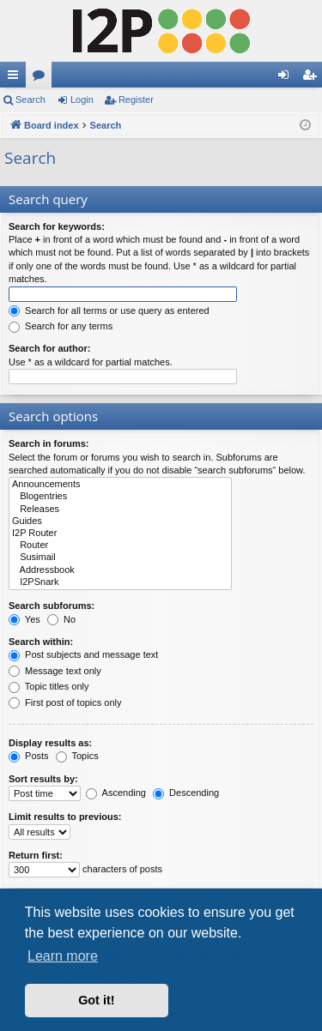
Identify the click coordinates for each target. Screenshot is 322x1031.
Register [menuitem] (313, 78)
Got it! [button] (96, 1000)
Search (30, 99)
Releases (120, 509)
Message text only (55, 671)
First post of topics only (65, 702)
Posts (29, 756)
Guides (120, 522)
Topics (77, 756)
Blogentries (120, 497)
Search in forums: (49, 443)
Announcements (120, 485)
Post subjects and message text (83, 654)
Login (82, 99)
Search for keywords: (57, 226)
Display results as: (50, 743)
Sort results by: (43, 779)
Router (120, 546)
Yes (24, 619)
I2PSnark (120, 582)
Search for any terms (60, 326)
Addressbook (120, 570)
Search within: (41, 641)
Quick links (16, 78)
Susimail (120, 558)
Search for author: (49, 348)
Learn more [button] (62, 956)
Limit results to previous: (65, 816)
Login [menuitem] (287, 78)
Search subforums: (51, 605)
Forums (42, 78)
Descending (186, 792)
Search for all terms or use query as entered (109, 310)
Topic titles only (48, 686)
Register (136, 99)
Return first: (36, 855)
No (61, 619)
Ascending (116, 792)
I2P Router (120, 534)
